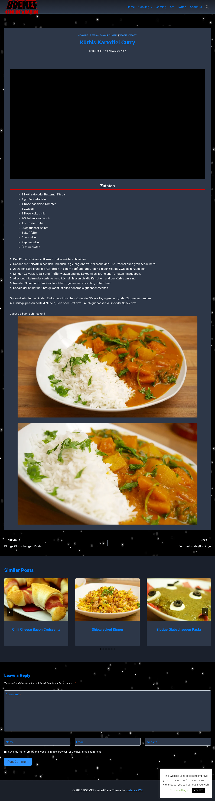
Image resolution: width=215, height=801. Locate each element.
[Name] (37, 742)
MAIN (115, 35)
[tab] (100, 649)
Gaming (161, 7)
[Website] (178, 742)
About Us (196, 7)
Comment (13, 694)
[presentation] (36, 599)
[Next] (205, 612)
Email (79, 742)
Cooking (83, 35)
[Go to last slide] (10, 612)
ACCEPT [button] (198, 790)
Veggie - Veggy (128, 35)
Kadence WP (134, 790)
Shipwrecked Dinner (107, 629)
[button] (207, 7)
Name (10, 742)
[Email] (108, 742)
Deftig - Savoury (100, 35)
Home (131, 7)
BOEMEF (97, 50)
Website (151, 742)
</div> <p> (107, 124)
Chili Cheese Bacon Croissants (36, 629)
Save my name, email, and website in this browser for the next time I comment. (55, 751)
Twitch (181, 7)
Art (172, 7)
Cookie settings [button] (179, 790)
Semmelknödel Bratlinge (160, 543)
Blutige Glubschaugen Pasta (54, 543)
